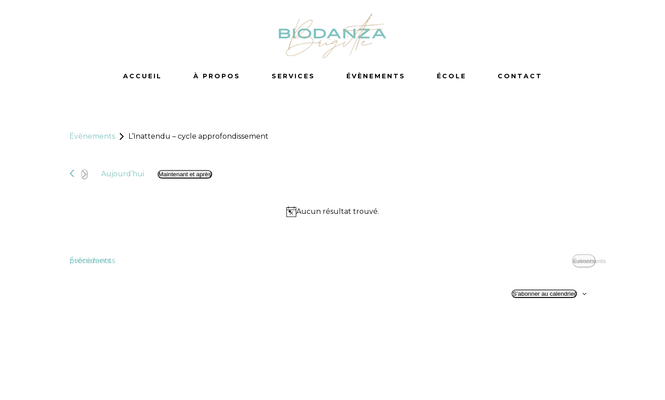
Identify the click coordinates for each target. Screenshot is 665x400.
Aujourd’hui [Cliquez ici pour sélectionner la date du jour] (122, 174)
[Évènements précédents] (71, 173)
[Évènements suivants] (84, 174)
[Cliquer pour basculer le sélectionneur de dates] (185, 174)
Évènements (92, 136)
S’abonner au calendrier (544, 293)
